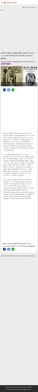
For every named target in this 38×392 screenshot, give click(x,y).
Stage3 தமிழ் (10, 389)
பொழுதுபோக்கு (6, 64)
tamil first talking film (13, 255)
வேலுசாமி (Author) (6, 61)
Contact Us (30, 387)
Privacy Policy (23, 387)
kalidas (6, 255)
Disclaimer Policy (15, 387)
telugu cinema (32, 255)
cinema (20, 255)
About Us (7, 387)
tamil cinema (25, 255)
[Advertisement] (19, 30)
